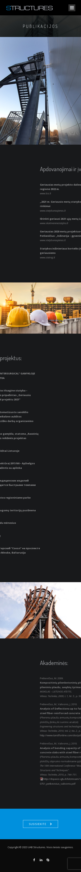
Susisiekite (37, 824)
